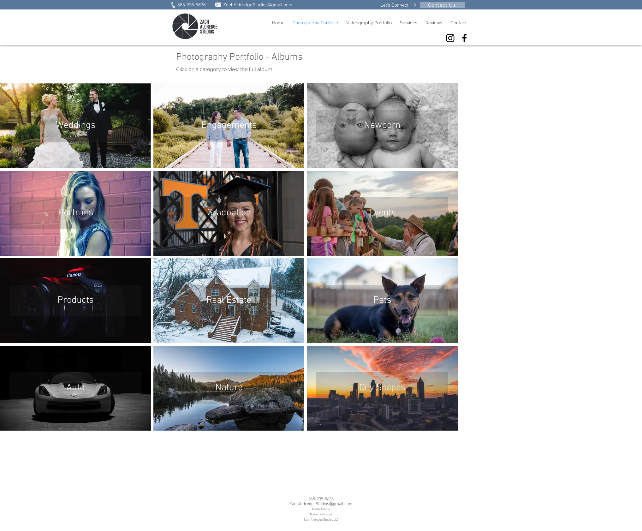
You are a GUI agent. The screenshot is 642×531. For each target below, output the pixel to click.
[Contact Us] (442, 5)
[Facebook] (464, 38)
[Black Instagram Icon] (450, 38)
